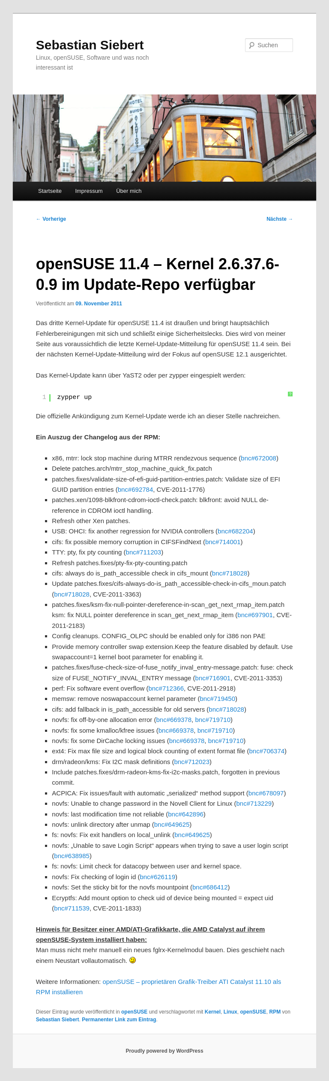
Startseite (50, 191)
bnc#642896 (185, 814)
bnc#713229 (254, 803)
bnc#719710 (212, 719)
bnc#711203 (144, 552)
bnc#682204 (235, 531)
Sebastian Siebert (90, 45)
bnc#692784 (135, 489)
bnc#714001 (223, 541)
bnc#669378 (173, 719)
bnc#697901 (255, 614)
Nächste (279, 219)
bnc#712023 (191, 761)
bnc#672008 (258, 458)
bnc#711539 (72, 908)
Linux (230, 1012)
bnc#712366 (166, 688)
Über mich (128, 191)
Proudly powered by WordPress (164, 1051)
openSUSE (134, 1012)
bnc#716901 (213, 678)
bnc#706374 (267, 751)
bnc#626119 (157, 876)
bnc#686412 (210, 887)
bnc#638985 (72, 855)
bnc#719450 (217, 698)
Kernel (213, 1012)
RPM (275, 1012)
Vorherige (51, 219)
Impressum (88, 191)
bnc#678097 (266, 793)
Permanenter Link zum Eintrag (119, 1020)
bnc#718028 (230, 573)
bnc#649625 (172, 824)
